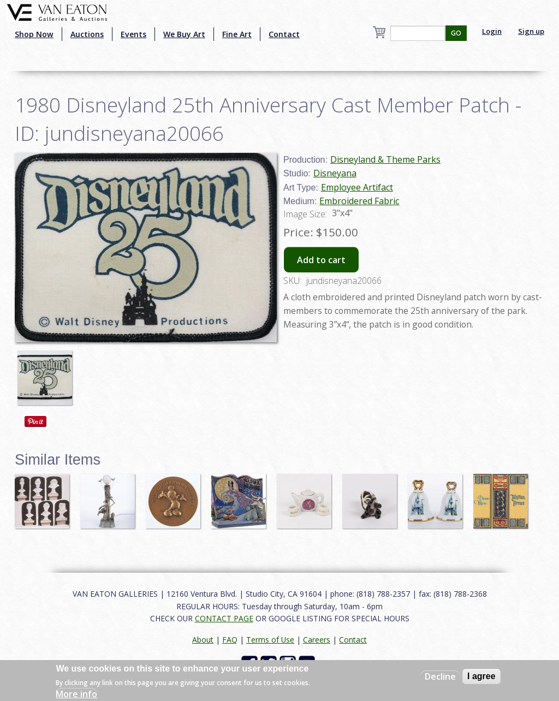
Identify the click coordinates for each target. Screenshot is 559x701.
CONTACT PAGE (224, 618)
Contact (284, 34)
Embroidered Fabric (359, 201)
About (202, 639)
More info (76, 694)
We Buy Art (184, 34)
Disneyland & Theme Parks (385, 159)
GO (456, 33)
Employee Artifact (357, 187)
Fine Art (237, 34)
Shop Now (34, 34)
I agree (481, 676)
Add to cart (321, 260)
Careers (316, 639)
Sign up (531, 31)
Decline (440, 676)
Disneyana (334, 173)
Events (133, 34)
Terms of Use (270, 639)
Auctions (87, 34)
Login (492, 31)
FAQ (229, 639)
